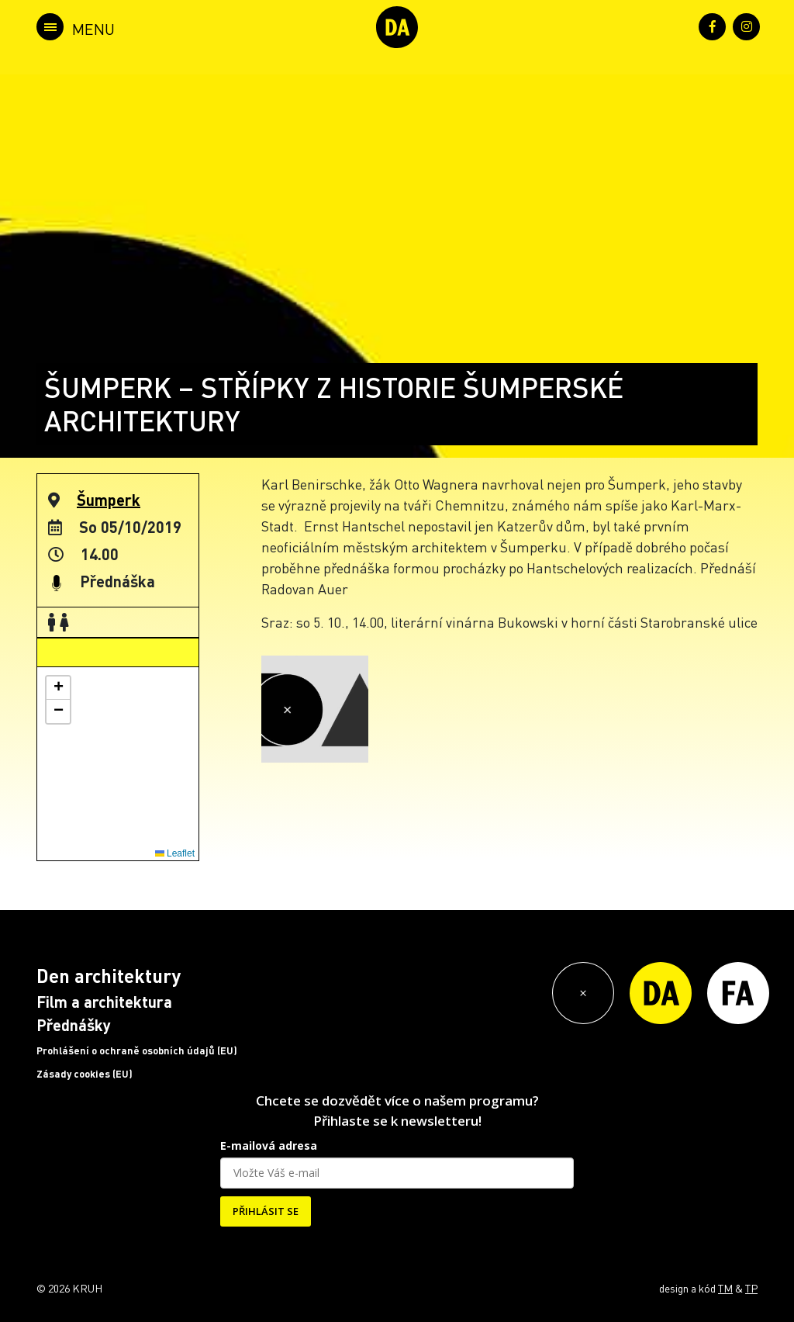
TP (751, 1288)
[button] (58, 688)
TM (725, 1288)
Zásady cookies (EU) (84, 1074)
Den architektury (108, 976)
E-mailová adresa (268, 1145)
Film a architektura (104, 1002)
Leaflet (175, 853)
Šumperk (108, 500)
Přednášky (73, 1025)
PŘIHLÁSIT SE (266, 1211)
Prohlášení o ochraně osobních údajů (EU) (136, 1050)
